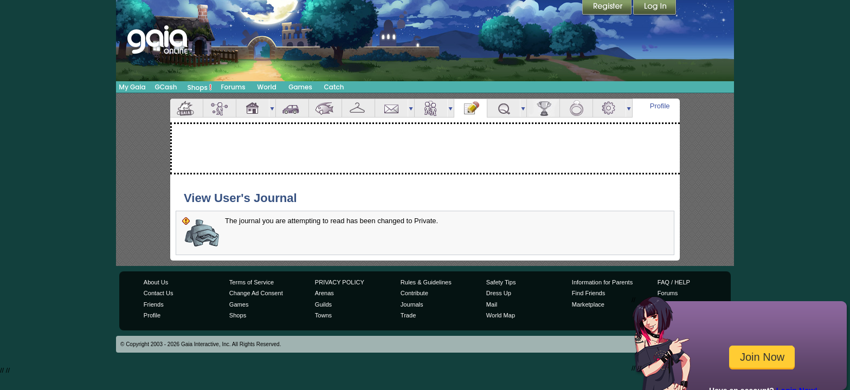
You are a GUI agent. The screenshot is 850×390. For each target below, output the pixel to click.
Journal (470, 108)
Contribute (414, 293)
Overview (186, 108)
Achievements (543, 108)
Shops (200, 87)
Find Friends (588, 293)
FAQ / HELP (674, 282)
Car (292, 108)
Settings (609, 108)
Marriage (576, 108)
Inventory (358, 108)
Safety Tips (501, 282)
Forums (233, 87)
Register (607, 8)
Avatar (219, 108)
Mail (391, 108)
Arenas (324, 293)
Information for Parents (602, 282)
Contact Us (158, 293)
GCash (166, 87)
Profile (660, 106)
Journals (412, 304)
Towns (323, 315)
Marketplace (588, 304)
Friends (431, 108)
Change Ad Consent (256, 293)
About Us (156, 282)
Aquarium (325, 108)
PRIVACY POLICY (339, 282)
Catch (334, 87)
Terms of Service (251, 282)
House (252, 108)
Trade (408, 315)
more (272, 108)
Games (300, 87)
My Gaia (132, 87)
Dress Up (498, 293)
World (266, 87)
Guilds (323, 304)
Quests (503, 108)
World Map (500, 315)
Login (655, 8)
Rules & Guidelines (426, 282)
